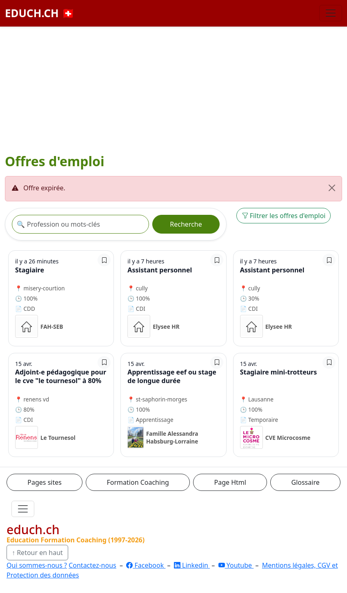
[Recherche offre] (80, 224)
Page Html (230, 482)
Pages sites (44, 482)
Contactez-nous (92, 565)
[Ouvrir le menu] (22, 509)
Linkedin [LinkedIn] (192, 565)
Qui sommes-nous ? (37, 565)
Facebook (145, 565)
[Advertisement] (173, 88)
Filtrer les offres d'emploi (284, 215)
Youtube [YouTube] (236, 565)
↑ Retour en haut (37, 552)
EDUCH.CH (40, 13)
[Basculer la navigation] (330, 13)
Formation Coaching (138, 482)
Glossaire (305, 482)
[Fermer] (332, 187)
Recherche (186, 224)
